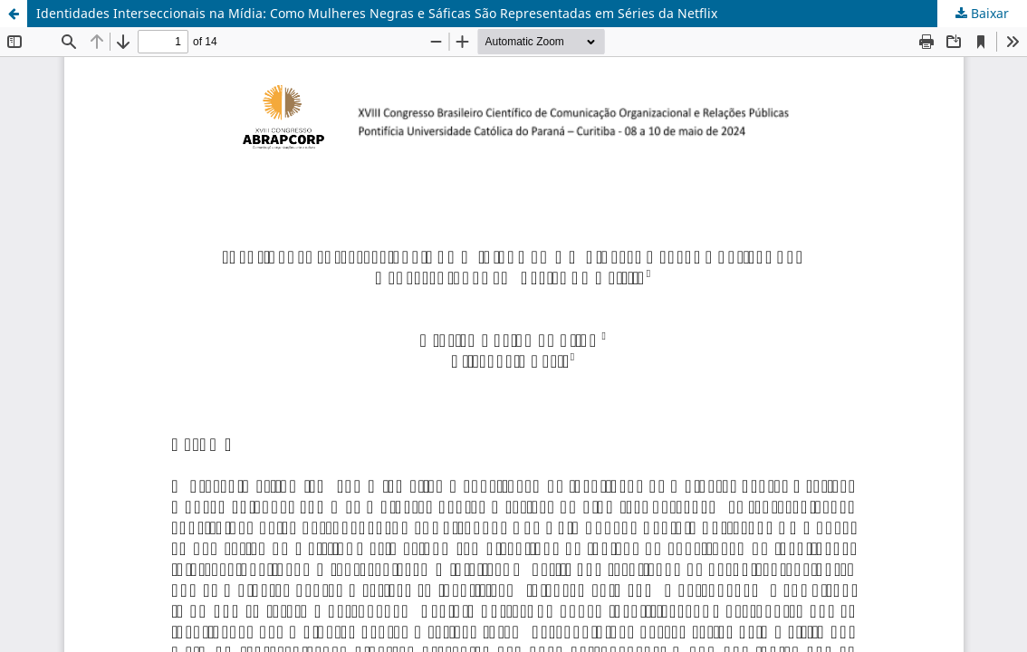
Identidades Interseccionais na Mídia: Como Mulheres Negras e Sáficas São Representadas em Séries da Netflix (376, 13)
